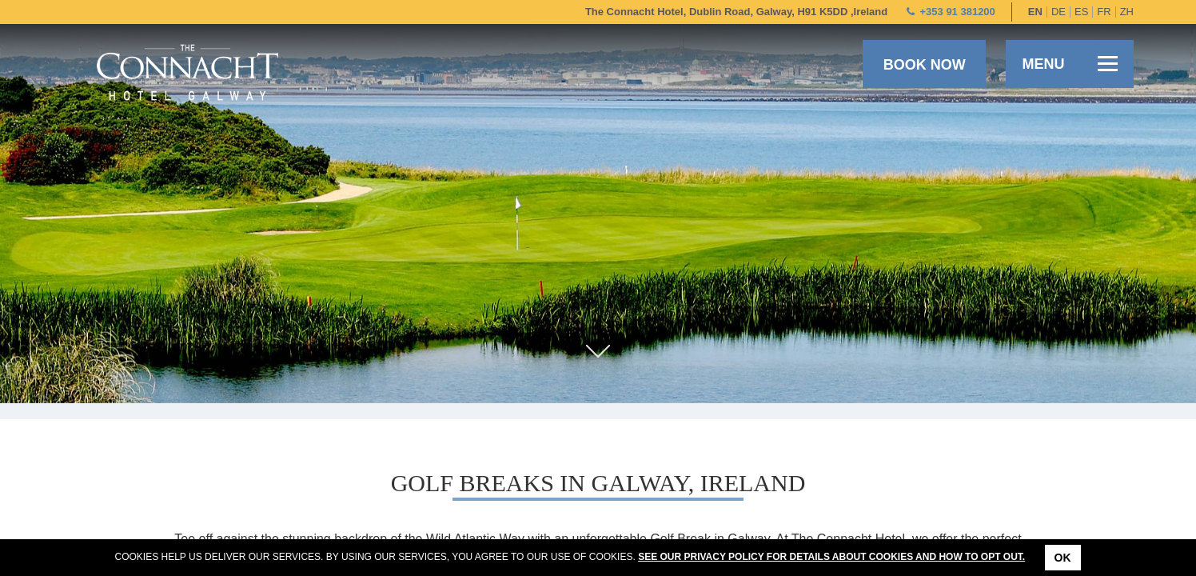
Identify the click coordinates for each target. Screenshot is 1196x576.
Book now (924, 65)
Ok (1062, 557)
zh (1127, 12)
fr (1103, 12)
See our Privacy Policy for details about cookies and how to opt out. (831, 556)
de (1058, 12)
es (1081, 12)
